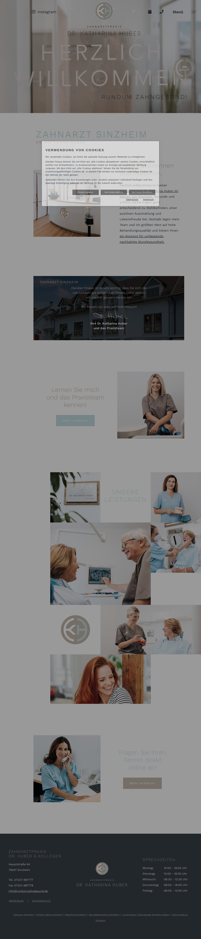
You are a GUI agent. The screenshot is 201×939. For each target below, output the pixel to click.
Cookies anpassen (85, 192)
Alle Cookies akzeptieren (142, 192)
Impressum (148, 199)
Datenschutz (132, 199)
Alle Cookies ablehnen (113, 192)
